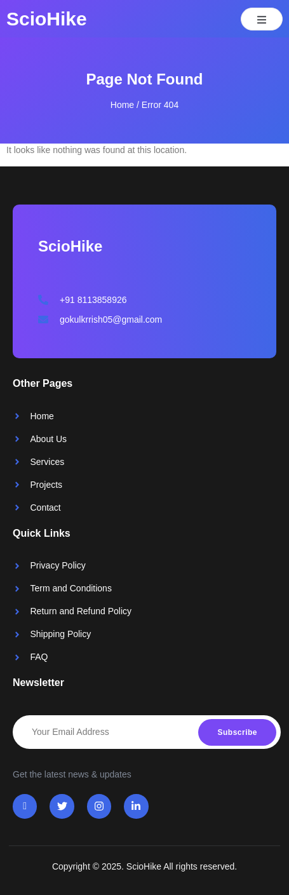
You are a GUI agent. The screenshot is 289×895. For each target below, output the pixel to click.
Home (122, 105)
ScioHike (46, 18)
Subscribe (237, 732)
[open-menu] (262, 19)
